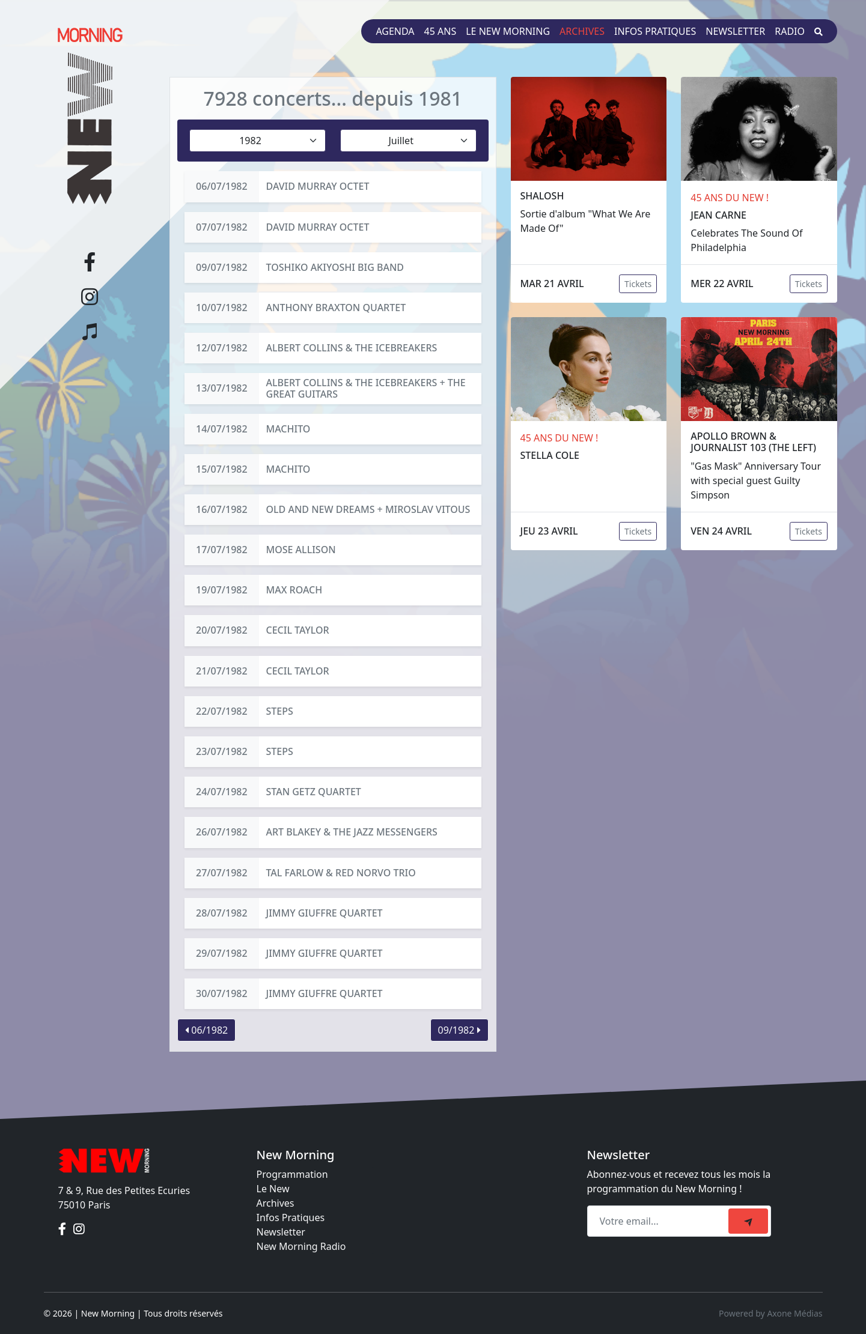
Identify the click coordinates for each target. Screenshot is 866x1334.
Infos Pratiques (291, 1217)
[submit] (748, 1221)
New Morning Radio (301, 1246)
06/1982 (206, 1030)
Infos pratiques (655, 31)
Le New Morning (508, 31)
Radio (790, 31)
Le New (273, 1188)
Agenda (395, 31)
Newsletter (735, 31)
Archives (582, 31)
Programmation (292, 1174)
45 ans (440, 31)
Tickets (637, 284)
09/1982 (459, 1030)
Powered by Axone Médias (770, 1313)
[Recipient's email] (659, 1221)
